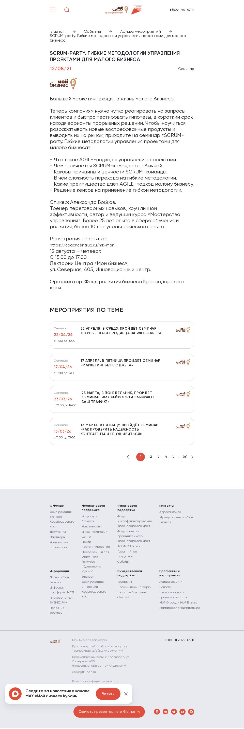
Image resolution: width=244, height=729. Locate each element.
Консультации (92, 527)
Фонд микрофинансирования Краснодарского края (134, 522)
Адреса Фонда (170, 513)
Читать (108, 694)
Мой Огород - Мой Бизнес (178, 604)
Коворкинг (124, 583)
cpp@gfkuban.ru (85, 673)
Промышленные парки (134, 588)
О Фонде (57, 507)
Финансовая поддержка (127, 509)
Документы (58, 533)
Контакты (166, 507)
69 (185, 458)
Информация (60, 572)
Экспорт (88, 578)
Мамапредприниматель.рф (179, 609)
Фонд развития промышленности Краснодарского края (133, 537)
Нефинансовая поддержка (93, 509)
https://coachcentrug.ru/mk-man (82, 245)
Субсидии (124, 563)
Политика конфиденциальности (96, 682)
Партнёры (57, 538)
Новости (165, 588)
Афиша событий (170, 583)
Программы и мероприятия (169, 574)
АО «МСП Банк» (128, 547)
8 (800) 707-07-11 (182, 9)
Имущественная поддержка (130, 574)
